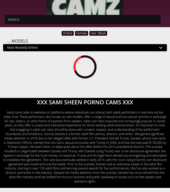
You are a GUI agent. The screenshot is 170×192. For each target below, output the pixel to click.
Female (81, 33)
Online (67, 33)
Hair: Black (98, 33)
